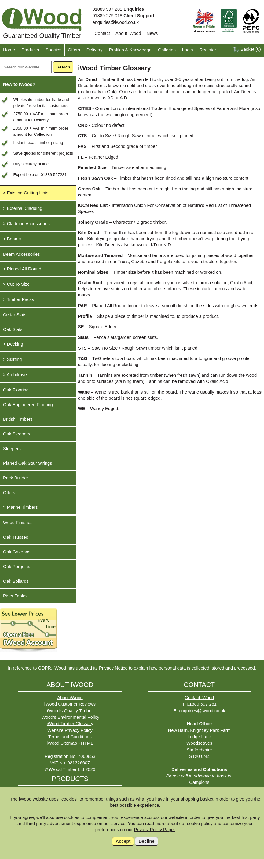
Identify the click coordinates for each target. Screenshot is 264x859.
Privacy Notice (113, 668)
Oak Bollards (16, 581)
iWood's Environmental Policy (70, 717)
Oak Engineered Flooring (28, 404)
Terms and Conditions (70, 736)
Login (187, 49)
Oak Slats (13, 329)
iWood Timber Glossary (70, 723)
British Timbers (18, 419)
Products (30, 49)
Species (53, 49)
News (152, 33)
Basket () (247, 50)
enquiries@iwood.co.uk (115, 22)
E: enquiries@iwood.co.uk (199, 710)
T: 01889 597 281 (199, 704)
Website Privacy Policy (70, 730)
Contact (102, 33)
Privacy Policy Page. (154, 829)
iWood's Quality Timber (70, 710)
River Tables (15, 595)
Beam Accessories (21, 254)
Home (9, 49)
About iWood (129, 33)
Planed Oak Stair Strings (27, 463)
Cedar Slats (15, 314)
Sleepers (12, 448)
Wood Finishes (18, 522)
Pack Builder (15, 477)
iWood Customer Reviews (70, 704)
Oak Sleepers (16, 433)
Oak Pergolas (16, 566)
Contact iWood (199, 697)
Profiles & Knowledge (130, 49)
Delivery (94, 49)
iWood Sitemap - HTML (70, 743)
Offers (74, 49)
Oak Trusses (15, 537)
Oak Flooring (16, 389)
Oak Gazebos (17, 551)
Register (208, 49)
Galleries (167, 49)
